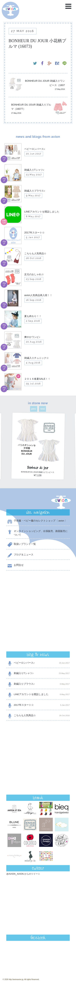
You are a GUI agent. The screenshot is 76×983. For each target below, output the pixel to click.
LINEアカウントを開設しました (38, 624)
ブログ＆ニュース (19, 555)
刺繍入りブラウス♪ (38, 614)
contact (38, 892)
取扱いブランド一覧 (21, 544)
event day (17, 966)
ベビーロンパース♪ (38, 593)
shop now (38, 901)
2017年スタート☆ (38, 635)
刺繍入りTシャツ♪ (38, 603)
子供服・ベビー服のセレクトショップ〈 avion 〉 (36, 521)
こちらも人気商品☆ (38, 645)
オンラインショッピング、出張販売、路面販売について (36, 532)
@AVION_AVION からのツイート (23, 748)
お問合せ (14, 565)
